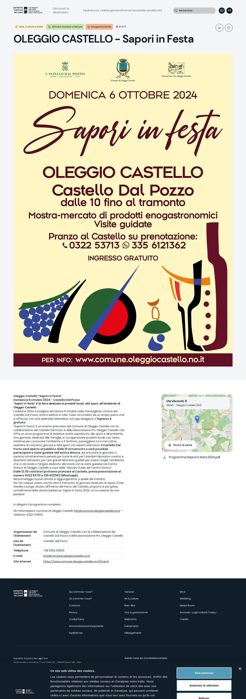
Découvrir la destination (61, 10)
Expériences (91, 10)
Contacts (74, 605)
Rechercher (176, 11)
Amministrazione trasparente (86, 626)
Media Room (187, 605)
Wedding (185, 598)
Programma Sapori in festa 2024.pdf (194, 457)
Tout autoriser (204, 640)
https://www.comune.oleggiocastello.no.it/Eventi (76, 561)
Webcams (146, 10)
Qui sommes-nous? (81, 591)
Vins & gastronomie (136, 612)
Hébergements (112, 10)
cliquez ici (78, 676)
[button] (197, 419)
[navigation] (229, 11)
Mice (182, 591)
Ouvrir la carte (182, 445)
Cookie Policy (76, 619)
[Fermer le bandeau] (240, 636)
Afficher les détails (212, 691)
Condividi (219, 28)
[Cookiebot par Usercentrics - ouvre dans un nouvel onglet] (25, 691)
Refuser (204, 665)
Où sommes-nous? (80, 598)
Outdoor (129, 591)
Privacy (73, 612)
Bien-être (129, 605)
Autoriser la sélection (204, 652)
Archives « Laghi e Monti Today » (199, 612)
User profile (222, 11)
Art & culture (131, 598)
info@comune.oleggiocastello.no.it (97, 511)
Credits (184, 619)
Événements (130, 10)
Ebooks (157, 10)
